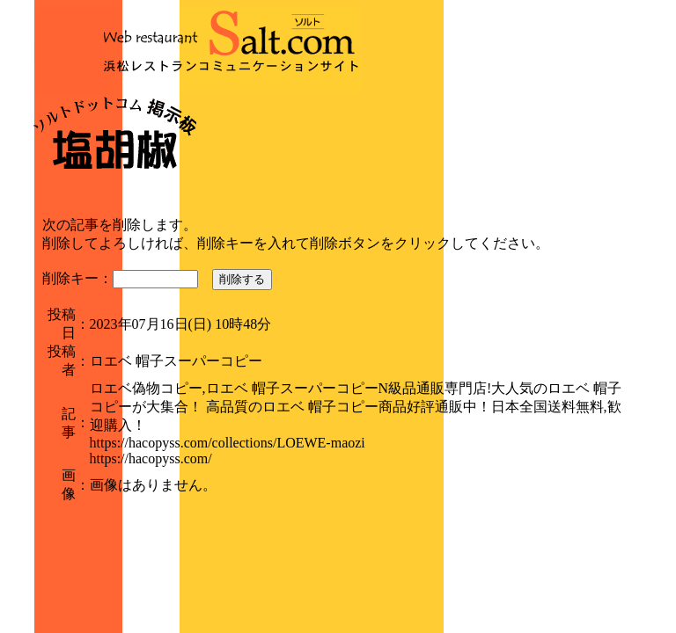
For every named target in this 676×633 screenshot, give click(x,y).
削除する (242, 279)
